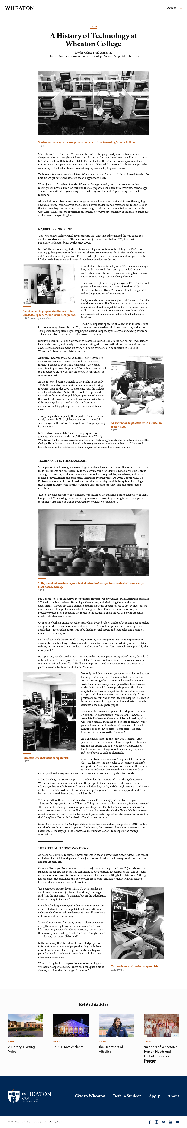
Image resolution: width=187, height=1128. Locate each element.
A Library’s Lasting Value (21, 1049)
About (173, 1096)
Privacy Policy (55, 1121)
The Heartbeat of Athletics (111, 1049)
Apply (154, 1096)
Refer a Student (127, 1096)
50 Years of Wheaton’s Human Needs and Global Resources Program (160, 1053)
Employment (40, 1121)
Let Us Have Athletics (68, 1046)
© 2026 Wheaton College (19, 1121)
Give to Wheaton (90, 1096)
